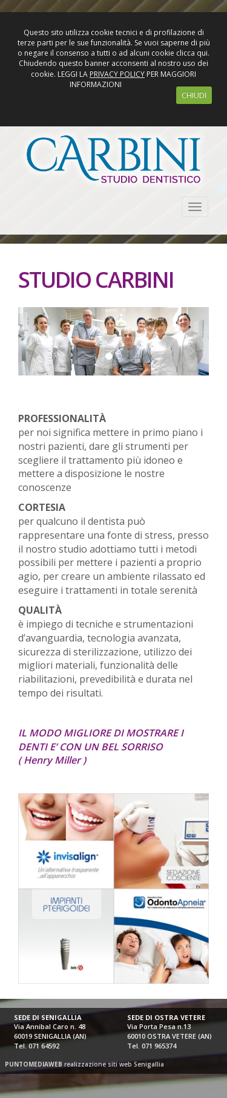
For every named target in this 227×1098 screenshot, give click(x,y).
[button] (23, 341)
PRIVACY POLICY (117, 74)
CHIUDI (194, 95)
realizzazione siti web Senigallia (84, 1064)
